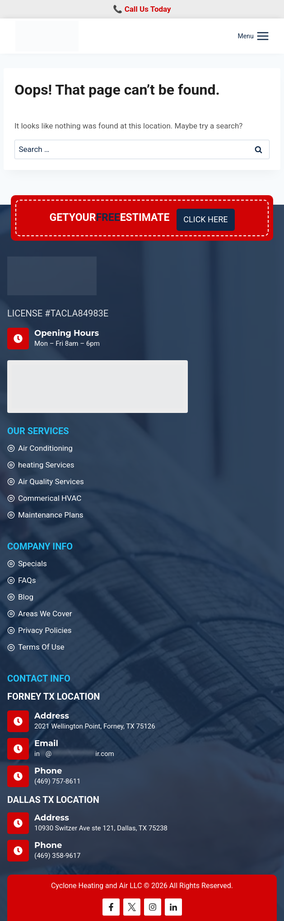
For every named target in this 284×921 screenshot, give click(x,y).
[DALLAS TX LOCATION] (142, 823)
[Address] (142, 721)
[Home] (52, 276)
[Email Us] (142, 749)
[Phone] (142, 776)
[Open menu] (253, 36)
